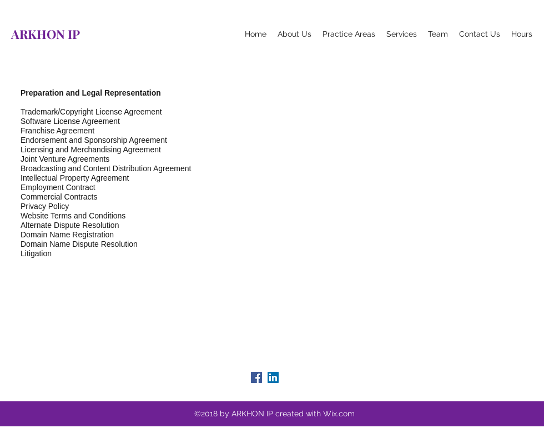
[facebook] (256, 377)
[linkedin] (273, 377)
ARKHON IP (45, 34)
